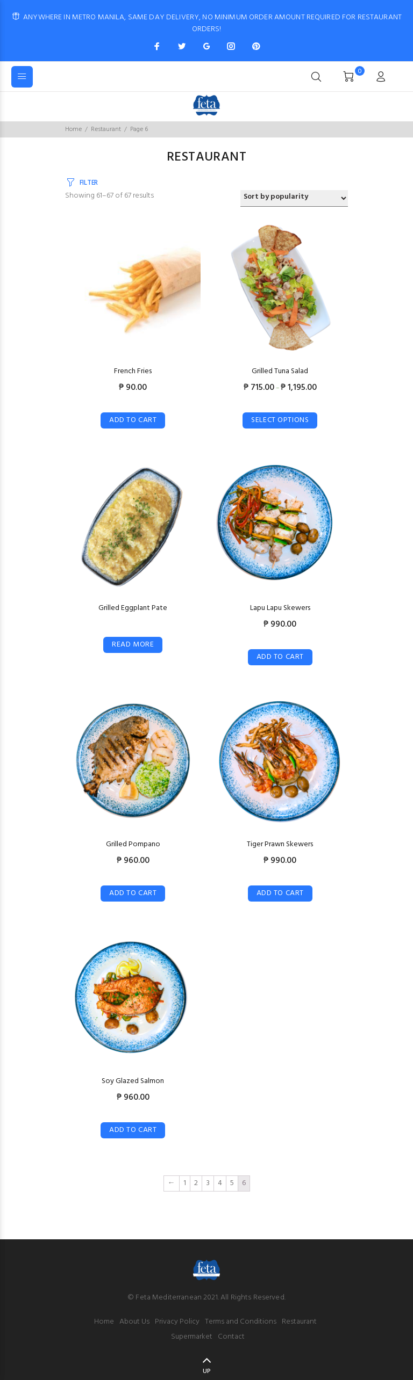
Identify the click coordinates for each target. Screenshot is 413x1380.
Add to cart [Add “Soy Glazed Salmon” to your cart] (132, 1130)
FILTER (89, 182)
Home (73, 129)
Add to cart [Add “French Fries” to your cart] (132, 420)
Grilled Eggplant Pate (132, 608)
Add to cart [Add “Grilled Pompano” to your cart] (132, 893)
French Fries (133, 371)
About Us (134, 1322)
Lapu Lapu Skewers (280, 608)
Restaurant (106, 129)
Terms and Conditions (240, 1322)
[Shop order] (294, 198)
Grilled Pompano (133, 844)
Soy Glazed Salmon (133, 1081)
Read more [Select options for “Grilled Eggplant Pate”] (133, 644)
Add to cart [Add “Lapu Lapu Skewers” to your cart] (280, 657)
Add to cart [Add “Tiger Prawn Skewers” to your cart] (280, 893)
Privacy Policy (177, 1322)
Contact (231, 1337)
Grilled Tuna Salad (280, 371)
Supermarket (191, 1337)
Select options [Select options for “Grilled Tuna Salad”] (280, 420)
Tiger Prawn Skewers (280, 844)
